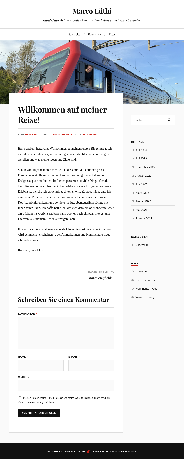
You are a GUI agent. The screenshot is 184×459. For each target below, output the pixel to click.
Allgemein (89, 134)
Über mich (94, 34)
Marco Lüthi (92, 10)
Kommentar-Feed (146, 288)
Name (23, 356)
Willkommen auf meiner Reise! (62, 114)
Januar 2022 (143, 201)
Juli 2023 (141, 158)
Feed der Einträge (146, 279)
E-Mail (74, 356)
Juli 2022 (141, 184)
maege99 (31, 134)
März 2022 (142, 192)
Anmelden (141, 271)
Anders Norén (127, 451)
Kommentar (27, 313)
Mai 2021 (141, 209)
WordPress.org (144, 297)
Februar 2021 (143, 218)
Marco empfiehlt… (101, 278)
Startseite (74, 34)
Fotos (112, 34)
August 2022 (143, 175)
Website (23, 376)
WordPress (78, 451)
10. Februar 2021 (60, 134)
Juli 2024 (141, 149)
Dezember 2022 (145, 167)
